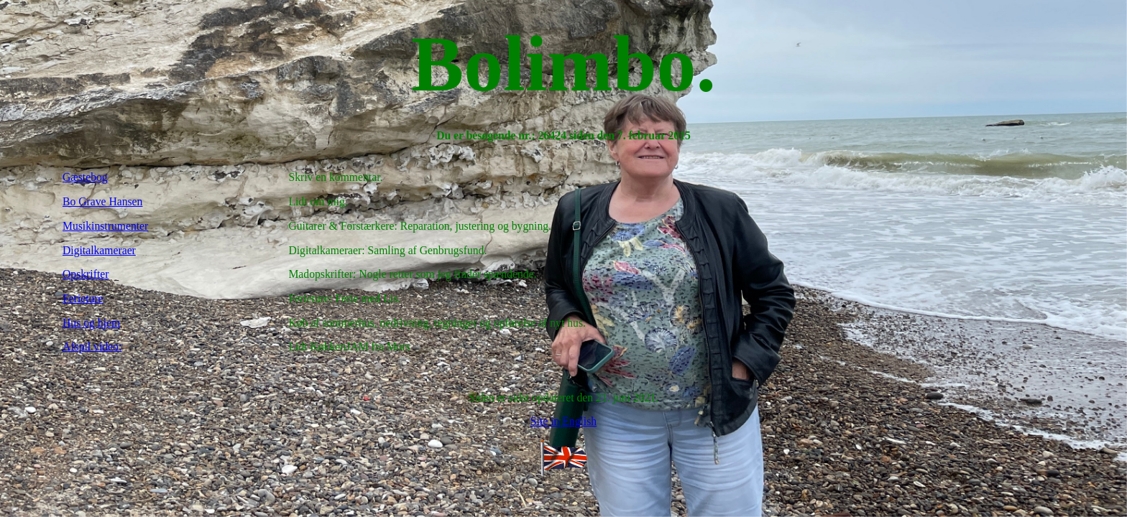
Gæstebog (85, 177)
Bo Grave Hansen (102, 201)
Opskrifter (86, 274)
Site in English (563, 421)
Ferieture (83, 298)
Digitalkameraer (99, 250)
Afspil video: (92, 346)
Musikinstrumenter (105, 226)
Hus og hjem (91, 323)
